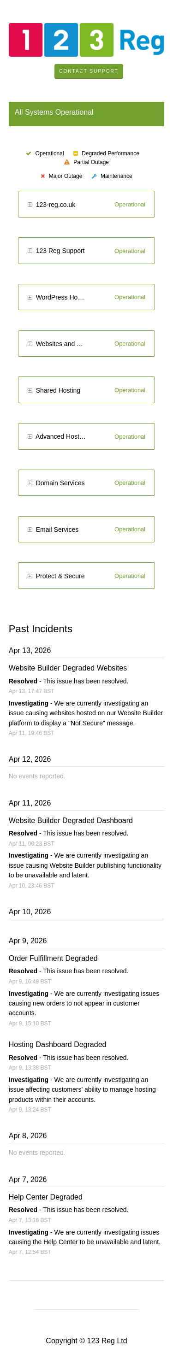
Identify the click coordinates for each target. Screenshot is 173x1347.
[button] (30, 205)
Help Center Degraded (46, 1197)
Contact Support (88, 71)
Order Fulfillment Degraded (53, 958)
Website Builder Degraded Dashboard (71, 820)
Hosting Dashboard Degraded (58, 1044)
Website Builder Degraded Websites (68, 668)
